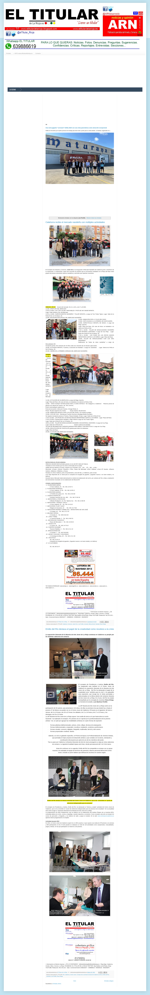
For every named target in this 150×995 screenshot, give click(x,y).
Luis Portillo (81, 624)
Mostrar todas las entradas (94, 218)
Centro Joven (73, 974)
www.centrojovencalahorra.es (106, 816)
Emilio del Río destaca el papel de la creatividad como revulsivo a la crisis (80, 629)
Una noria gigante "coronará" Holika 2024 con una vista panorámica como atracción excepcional (76, 128)
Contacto (38, 53)
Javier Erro (75, 624)
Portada (8, 53)
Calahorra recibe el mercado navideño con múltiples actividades (75, 222)
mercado (86, 624)
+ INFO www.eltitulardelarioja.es (23, 53)
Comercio (70, 624)
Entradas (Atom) (57, 983)
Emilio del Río (106, 974)
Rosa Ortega (103, 624)
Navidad (97, 624)
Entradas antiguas (108, 981)
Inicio (74, 981)
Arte (64, 974)
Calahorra (65, 624)
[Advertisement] (65, 71)
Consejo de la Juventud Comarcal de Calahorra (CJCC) (89, 974)
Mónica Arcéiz (92, 624)
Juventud (48, 976)
